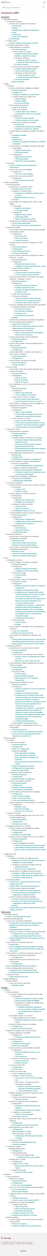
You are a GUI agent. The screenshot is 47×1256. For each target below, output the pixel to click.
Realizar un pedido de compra (25, 56)
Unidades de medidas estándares (29, 1007)
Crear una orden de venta (21, 294)
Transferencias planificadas (22, 481)
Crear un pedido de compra (22, 1073)
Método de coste (18, 541)
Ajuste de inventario (22, 508)
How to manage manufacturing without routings (26, 947)
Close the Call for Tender (24, 1172)
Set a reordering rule (19, 1189)
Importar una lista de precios (22, 1028)
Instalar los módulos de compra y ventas (29, 998)
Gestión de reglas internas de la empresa (26, 1226)
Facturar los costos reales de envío (27, 661)
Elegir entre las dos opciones (25, 161)
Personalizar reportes (20, 1116)
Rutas (14, 32)
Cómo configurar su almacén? (25, 395)
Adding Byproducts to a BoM (19, 929)
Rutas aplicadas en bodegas (25, 753)
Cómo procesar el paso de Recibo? (27, 399)
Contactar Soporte (8, 1243)
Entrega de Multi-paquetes (24, 676)
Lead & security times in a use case (24, 1215)
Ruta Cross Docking (22, 809)
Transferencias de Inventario (22, 789)
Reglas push (16, 34)
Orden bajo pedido (21, 152)
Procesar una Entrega (20, 253)
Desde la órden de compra (27, 60)
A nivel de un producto (23, 309)
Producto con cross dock (24, 811)
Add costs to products (20, 824)
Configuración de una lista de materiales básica (26, 923)
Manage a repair (18, 985)
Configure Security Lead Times (23, 1213)
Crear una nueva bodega (24, 174)
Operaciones (16, 26)
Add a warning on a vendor (21, 1131)
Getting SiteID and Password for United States (28, 644)
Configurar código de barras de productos (27, 873)
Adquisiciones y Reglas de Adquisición (25, 30)
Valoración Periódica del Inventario (24, 543)
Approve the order (21, 1099)
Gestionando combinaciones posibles (28, 127)
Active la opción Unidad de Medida (27, 1001)
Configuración (17, 92)
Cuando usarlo (20, 489)
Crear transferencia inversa (28, 1091)
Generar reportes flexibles (24, 1114)
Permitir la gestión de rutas (24, 287)
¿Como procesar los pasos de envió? (28, 300)
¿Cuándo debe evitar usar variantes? (28, 114)
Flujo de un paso (21, 236)
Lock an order (17, 1069)
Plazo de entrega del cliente (25, 1209)
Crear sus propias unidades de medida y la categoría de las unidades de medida (31, 1011)
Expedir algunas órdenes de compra (27, 1110)
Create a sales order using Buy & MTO (25, 1200)
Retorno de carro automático (25, 869)
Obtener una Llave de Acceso (22, 633)
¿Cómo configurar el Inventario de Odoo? (24, 43)
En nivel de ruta (20, 313)
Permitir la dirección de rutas (25, 264)
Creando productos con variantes (27, 120)
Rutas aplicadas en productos (25, 755)
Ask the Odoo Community (24, 1243)
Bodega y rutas (20, 807)
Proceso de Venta (18, 365)
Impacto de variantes (19, 107)
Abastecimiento (20, 99)
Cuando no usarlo (21, 491)
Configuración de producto (21, 189)
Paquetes (15, 137)
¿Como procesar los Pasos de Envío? (28, 272)
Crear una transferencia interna (23, 800)
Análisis (15, 28)
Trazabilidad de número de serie (23, 511)
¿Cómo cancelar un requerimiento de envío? (27, 732)
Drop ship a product (19, 1144)
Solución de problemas (20, 1191)
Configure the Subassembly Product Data (26, 936)
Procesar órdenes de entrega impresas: (26, 890)
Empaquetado (17, 139)
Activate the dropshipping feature (24, 1142)
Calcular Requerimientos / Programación (29, 466)
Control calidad (20, 101)
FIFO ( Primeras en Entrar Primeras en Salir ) (30, 845)
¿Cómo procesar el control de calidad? (28, 427)
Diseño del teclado (21, 867)
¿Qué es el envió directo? (21, 324)
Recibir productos (21, 1063)
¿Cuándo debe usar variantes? (26, 112)
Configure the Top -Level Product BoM (23, 970)
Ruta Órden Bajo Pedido (20, 770)
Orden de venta (20, 575)
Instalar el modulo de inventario (26, 285)
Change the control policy (21, 1043)
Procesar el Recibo (21, 64)
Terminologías (14, 39)
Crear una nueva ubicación (24, 180)
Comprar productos (22, 1061)
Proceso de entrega (22, 103)
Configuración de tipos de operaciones (28, 521)
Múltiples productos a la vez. (25, 197)
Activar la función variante (24, 118)
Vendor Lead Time (21, 1206)
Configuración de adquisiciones (23, 768)
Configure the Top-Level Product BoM (25, 934)
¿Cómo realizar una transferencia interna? (24, 886)
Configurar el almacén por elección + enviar (30, 266)
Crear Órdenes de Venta (21, 251)
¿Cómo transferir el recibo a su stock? (28, 401)
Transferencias (20, 506)
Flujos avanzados (18, 82)
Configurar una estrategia (21, 835)
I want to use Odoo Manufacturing (18, 916)
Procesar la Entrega (22, 79)
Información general (19, 49)
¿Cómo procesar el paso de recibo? (27, 420)
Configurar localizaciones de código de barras (28, 875)
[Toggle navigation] (45, 2)
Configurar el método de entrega (26, 571)
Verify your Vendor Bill (20, 1046)
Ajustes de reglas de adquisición (23, 779)
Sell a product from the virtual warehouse (26, 225)
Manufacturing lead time (23, 1211)
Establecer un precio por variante (27, 129)
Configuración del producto (25, 618)
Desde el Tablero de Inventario (28, 62)
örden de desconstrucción (19, 977)
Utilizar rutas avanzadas (23, 393)
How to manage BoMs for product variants (21, 966)
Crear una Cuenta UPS (20, 631)
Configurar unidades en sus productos (25, 94)
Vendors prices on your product (29, 1157)
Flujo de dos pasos (21, 238)
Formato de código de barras (22, 877)
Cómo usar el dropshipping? (22, 1185)
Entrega (18, 577)
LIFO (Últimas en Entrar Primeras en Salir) (29, 847)
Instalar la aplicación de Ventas (26, 69)
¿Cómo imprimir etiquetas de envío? (24, 723)
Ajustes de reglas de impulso (22, 787)
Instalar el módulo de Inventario (26, 568)
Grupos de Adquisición (20, 36)
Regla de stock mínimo (23, 150)
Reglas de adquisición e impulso (23, 766)
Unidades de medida (19, 135)
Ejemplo (15, 317)
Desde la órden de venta (26, 75)
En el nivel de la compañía (24, 311)
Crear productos (21, 1056)
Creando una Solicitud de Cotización (28, 1037)
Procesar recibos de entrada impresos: (26, 899)
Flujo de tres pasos (21, 240)
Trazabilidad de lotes (19, 532)
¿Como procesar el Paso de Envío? (27, 275)
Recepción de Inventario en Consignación (26, 459)
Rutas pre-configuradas (20, 749)
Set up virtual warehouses (21, 223)
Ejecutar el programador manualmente (28, 470)
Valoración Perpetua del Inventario (24, 545)
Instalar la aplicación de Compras (27, 54)
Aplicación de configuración (25, 500)
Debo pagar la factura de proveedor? (25, 1125)
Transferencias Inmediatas (21, 478)
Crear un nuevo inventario (21, 798)
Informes (15, 199)
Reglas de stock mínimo (23, 157)
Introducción (19, 124)
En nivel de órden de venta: (24, 315)
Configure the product (20, 1198)
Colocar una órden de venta (25, 71)
